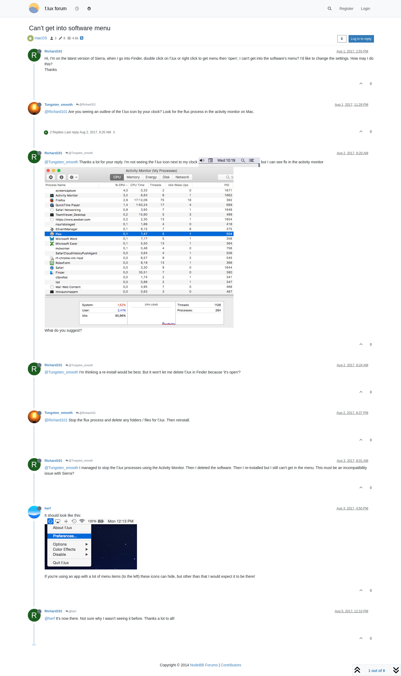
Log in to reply (361, 39)
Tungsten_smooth (59, 105)
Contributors (231, 665)
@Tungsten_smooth (79, 153)
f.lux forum (56, 8)
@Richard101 (86, 104)
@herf (71, 611)
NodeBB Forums (203, 665)
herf (48, 508)
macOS (41, 38)
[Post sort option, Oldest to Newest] (341, 39)
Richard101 (53, 51)
